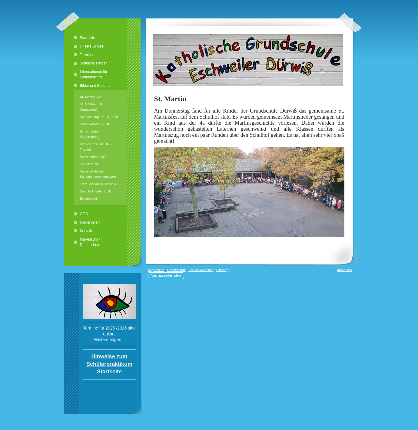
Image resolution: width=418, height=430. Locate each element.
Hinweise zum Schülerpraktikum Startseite (109, 364)
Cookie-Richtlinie (201, 270)
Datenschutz (176, 270)
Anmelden (344, 270)
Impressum (156, 270)
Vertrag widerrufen (166, 275)
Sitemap (222, 270)
